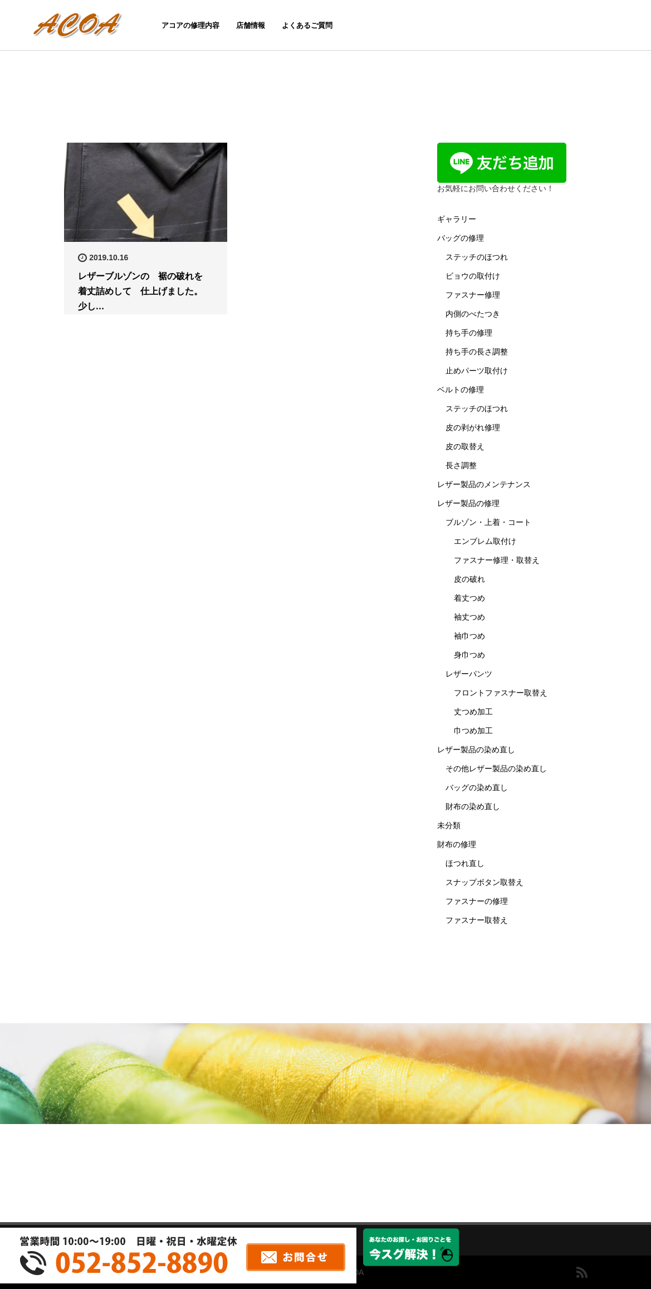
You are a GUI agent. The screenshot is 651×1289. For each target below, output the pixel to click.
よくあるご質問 (307, 25)
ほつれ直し (465, 863)
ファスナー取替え (477, 920)
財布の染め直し (473, 806)
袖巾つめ (469, 635)
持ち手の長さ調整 (477, 351)
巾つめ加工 (473, 730)
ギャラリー (456, 219)
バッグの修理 (460, 238)
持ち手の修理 (469, 332)
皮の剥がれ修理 (473, 427)
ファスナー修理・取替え (497, 560)
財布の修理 (456, 844)
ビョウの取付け (473, 275)
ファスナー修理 (473, 294)
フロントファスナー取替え (500, 692)
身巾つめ (469, 654)
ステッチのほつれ (477, 256)
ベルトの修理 (460, 389)
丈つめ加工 (473, 711)
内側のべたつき (473, 313)
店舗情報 (250, 25)
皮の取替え (465, 446)
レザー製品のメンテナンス (484, 484)
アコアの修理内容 (190, 25)
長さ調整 (461, 465)
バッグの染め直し (477, 787)
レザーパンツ (469, 673)
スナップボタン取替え (484, 882)
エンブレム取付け (485, 541)
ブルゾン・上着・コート (488, 522)
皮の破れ (469, 579)
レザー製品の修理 (468, 503)
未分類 (449, 825)
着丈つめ (469, 598)
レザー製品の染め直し (476, 749)
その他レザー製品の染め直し (496, 768)
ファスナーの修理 (477, 901)
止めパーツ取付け (477, 370)
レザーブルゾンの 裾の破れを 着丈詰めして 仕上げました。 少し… (145, 291)
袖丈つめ (469, 616)
